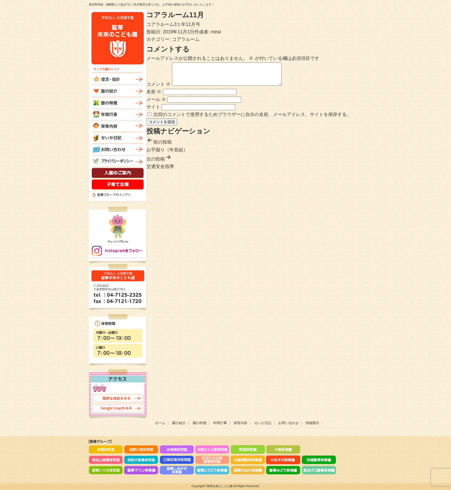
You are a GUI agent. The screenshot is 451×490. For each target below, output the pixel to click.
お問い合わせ (288, 423)
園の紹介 (179, 423)
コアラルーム (186, 39)
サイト (153, 111)
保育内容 (240, 423)
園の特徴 (200, 423)
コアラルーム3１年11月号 (173, 24)
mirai (216, 31)
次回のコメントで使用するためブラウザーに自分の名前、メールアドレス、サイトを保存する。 (252, 118)
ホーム (160, 423)
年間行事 (220, 423)
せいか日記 (263, 423)
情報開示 (312, 423)
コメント (158, 88)
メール (156, 103)
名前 (153, 96)
